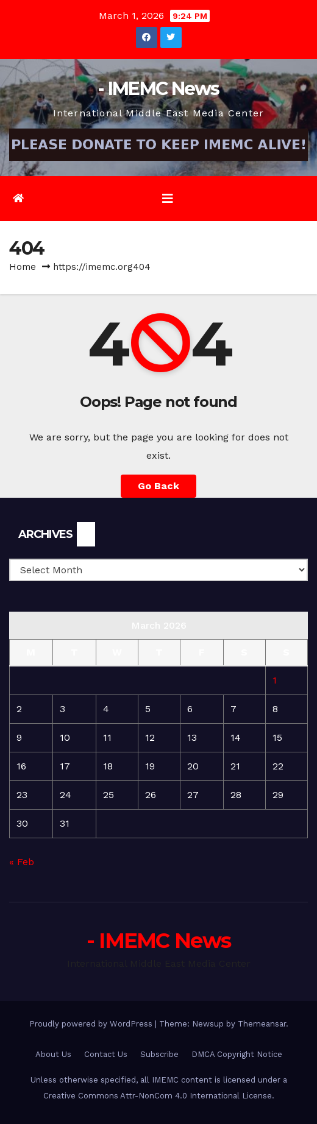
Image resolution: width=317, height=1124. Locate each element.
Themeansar (262, 1023)
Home (22, 266)
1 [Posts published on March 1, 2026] (274, 680)
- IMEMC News (158, 88)
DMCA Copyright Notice (236, 1054)
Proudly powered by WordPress (92, 1023)
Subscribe (159, 1054)
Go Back (158, 486)
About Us (53, 1054)
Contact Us (105, 1054)
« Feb (21, 862)
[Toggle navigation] (167, 198)
